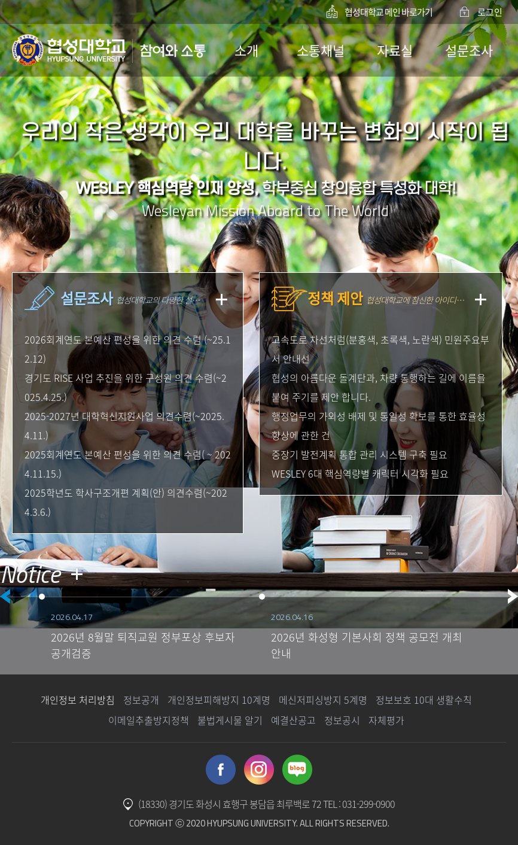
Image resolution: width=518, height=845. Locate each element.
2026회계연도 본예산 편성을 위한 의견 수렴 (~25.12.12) (128, 349)
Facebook (221, 770)
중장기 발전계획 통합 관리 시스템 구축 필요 (359, 454)
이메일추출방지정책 (148, 720)
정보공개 (141, 699)
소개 (246, 50)
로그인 (489, 12)
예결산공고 (293, 720)
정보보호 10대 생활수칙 (424, 699)
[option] (149, 632)
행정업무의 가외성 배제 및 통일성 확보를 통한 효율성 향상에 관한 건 (379, 425)
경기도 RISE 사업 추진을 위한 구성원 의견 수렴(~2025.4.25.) (126, 387)
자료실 (395, 50)
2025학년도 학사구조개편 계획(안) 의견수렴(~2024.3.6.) (126, 502)
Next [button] (513, 597)
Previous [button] (5, 597)
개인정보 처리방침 (78, 699)
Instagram (259, 770)
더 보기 (77, 574)
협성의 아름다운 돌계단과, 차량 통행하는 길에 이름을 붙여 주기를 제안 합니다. (379, 387)
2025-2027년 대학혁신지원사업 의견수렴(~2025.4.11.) (124, 425)
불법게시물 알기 (230, 720)
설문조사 (469, 50)
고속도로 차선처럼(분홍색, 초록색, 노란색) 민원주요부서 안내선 (380, 349)
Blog (297, 770)
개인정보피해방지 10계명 (218, 699)
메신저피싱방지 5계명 (323, 699)
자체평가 (386, 720)
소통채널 (321, 50)
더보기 (221, 299)
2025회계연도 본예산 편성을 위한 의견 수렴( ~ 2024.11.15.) (128, 464)
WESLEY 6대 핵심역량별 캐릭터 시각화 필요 (360, 473)
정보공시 (342, 720)
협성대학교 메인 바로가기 (388, 12)
